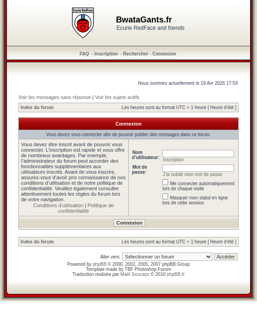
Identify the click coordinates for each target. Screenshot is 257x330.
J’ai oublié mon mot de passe (192, 174)
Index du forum (37, 107)
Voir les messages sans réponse (54, 97)
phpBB (99, 264)
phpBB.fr (176, 274)
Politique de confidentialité (86, 208)
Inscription (106, 53)
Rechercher (135, 53)
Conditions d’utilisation (58, 205)
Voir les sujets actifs (117, 97)
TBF (129, 269)
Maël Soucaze (134, 274)
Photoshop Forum (153, 269)
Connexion (164, 53)
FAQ (84, 53)
